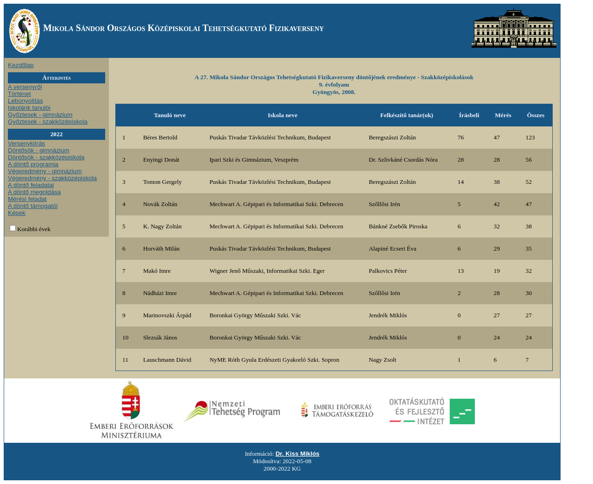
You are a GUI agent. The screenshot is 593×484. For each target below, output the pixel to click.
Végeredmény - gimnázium (45, 171)
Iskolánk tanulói (29, 107)
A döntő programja (33, 164)
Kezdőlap (21, 65)
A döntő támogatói (32, 205)
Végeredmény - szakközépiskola (52, 178)
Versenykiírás (26, 143)
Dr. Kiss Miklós (298, 453)
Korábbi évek (33, 229)
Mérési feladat (27, 198)
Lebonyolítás (25, 100)
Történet (19, 93)
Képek (16, 212)
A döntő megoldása (34, 192)
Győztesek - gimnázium (40, 114)
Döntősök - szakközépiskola (46, 157)
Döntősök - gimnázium (38, 150)
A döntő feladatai (31, 185)
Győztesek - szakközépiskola (48, 121)
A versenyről (25, 86)
